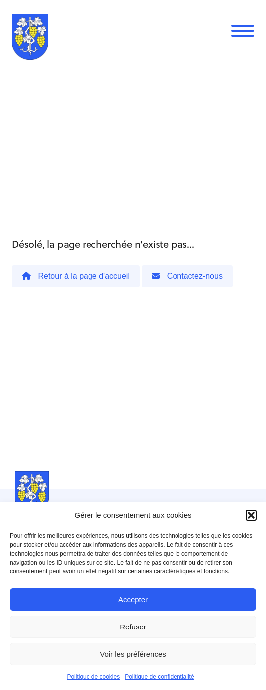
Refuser (133, 627)
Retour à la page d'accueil (76, 276)
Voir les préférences (133, 654)
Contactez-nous (187, 276)
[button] (251, 515)
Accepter (133, 599)
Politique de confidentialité (159, 676)
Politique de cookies (93, 676)
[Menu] (242, 31)
